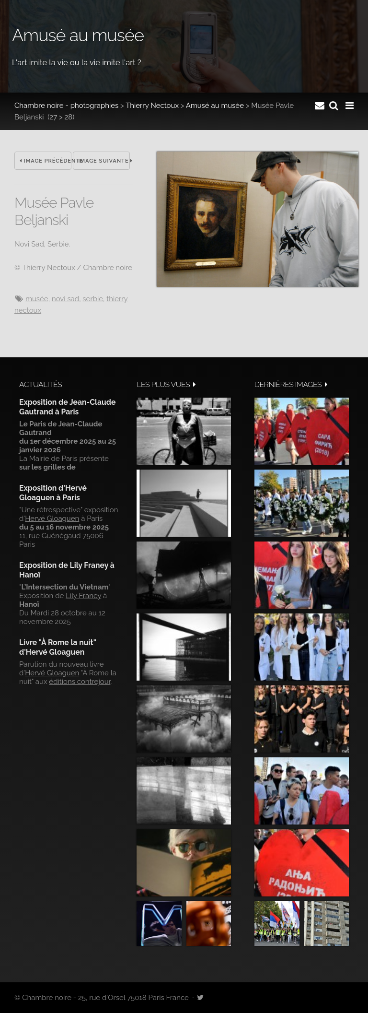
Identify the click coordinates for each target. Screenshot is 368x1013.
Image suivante (104, 161)
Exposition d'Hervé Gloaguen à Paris (53, 492)
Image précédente (45, 161)
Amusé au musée (215, 105)
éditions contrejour (79, 681)
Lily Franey (83, 595)
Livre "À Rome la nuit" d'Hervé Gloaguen (57, 647)
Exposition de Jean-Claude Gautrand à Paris (67, 407)
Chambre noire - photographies (66, 105)
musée (36, 298)
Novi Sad (65, 298)
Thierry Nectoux (152, 105)
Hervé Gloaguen (52, 518)
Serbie (92, 298)
